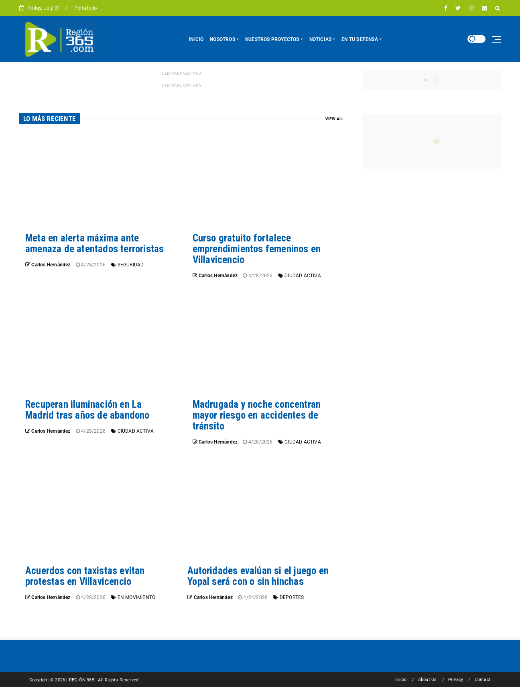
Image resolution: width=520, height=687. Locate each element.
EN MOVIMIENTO (137, 597)
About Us (427, 679)
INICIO (196, 39)
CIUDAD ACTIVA (302, 275)
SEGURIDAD (131, 265)
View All (334, 119)
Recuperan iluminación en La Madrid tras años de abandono (87, 410)
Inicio (400, 679)
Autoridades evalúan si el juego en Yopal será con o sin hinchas (258, 576)
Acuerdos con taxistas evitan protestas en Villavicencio (85, 576)
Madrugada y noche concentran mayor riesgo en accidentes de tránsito (257, 415)
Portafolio (85, 8)
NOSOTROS (222, 39)
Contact (483, 679)
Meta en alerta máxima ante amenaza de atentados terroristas (94, 243)
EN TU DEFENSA (359, 39)
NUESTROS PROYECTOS (272, 39)
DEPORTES (292, 597)
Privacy (455, 679)
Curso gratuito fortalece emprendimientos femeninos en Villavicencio (257, 249)
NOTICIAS (320, 39)
